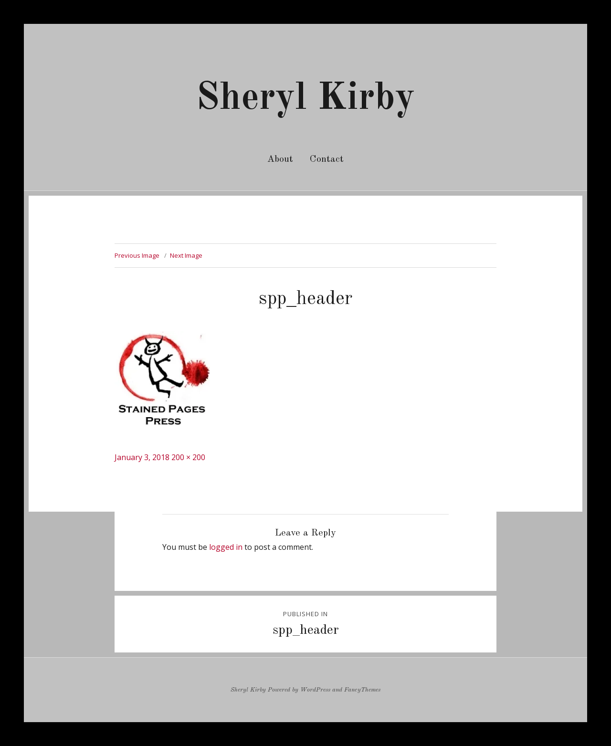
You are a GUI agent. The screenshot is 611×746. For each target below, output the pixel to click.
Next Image (186, 255)
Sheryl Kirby (305, 99)
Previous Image (137, 255)
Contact (327, 159)
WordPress (315, 690)
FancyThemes (362, 690)
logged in (225, 547)
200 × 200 (188, 457)
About (280, 159)
